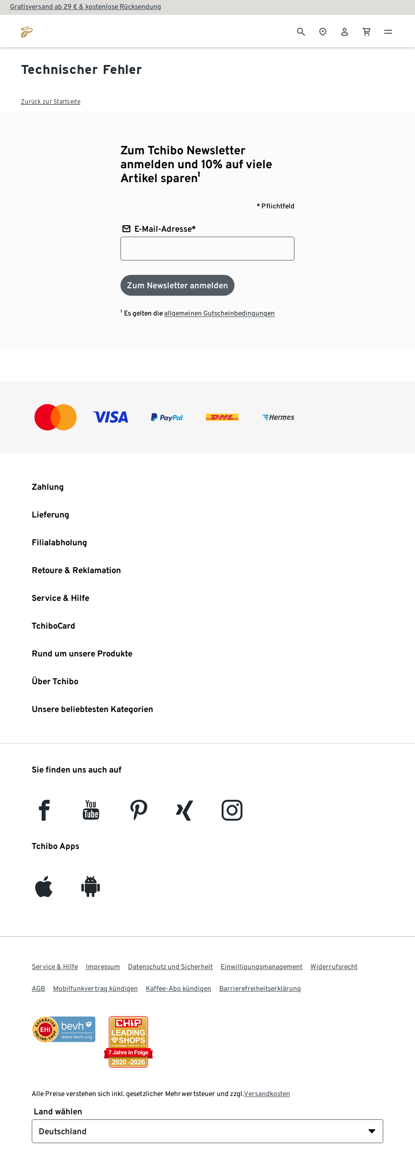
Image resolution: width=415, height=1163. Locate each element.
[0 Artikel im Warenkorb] (366, 31)
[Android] (90, 891)
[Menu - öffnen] (388, 31)
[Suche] (301, 31)
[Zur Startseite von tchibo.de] (27, 31)
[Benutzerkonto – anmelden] (345, 31)
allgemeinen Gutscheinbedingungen (219, 313)
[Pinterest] (138, 815)
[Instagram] (232, 815)
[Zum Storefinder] (323, 31)
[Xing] (185, 815)
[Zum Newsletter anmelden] (177, 285)
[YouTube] (91, 815)
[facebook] (44, 815)
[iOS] (44, 891)
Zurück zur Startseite (50, 101)
